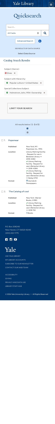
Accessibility (11, 275)
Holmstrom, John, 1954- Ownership (23, 93)
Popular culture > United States (21, 83)
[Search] (27, 27)
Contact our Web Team (16, 267)
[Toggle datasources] (36, 53)
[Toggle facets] (43, 108)
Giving (8, 278)
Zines (8, 73)
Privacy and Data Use (15, 282)
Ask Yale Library (12, 256)
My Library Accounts (15, 260)
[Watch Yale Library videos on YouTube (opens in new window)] (15, 239)
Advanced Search (25, 41)
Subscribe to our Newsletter (19, 264)
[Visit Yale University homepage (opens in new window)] (10, 248)
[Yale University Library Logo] (27, 4)
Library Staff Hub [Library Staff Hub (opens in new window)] (13, 286)
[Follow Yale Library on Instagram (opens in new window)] (11, 239)
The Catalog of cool (19, 191)
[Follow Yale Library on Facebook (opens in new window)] (6, 239)
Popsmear (13, 140)
